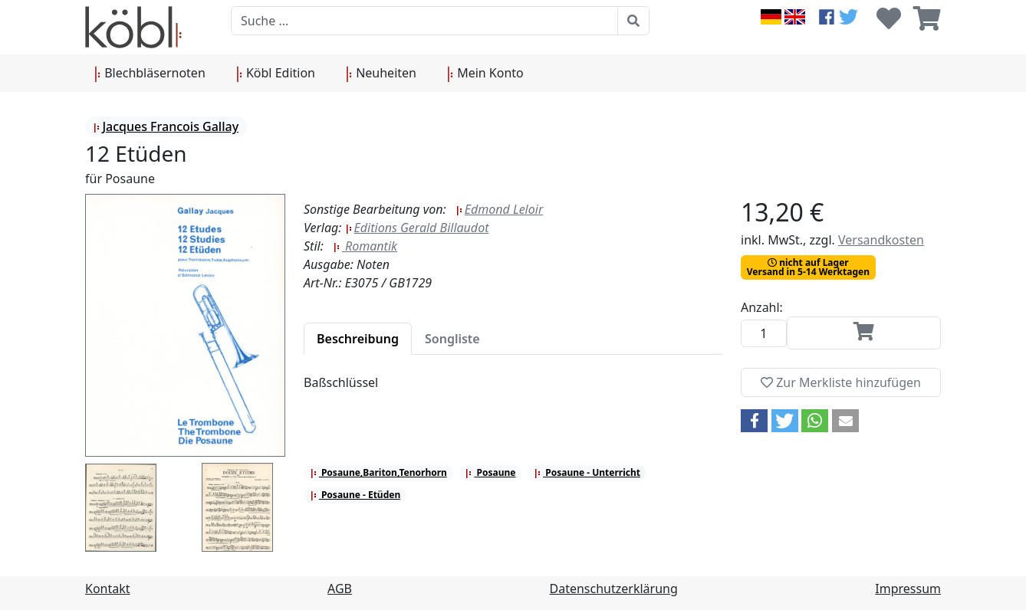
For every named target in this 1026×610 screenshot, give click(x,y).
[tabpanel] (513, 391)
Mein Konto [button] (485, 73)
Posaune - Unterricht (587, 472)
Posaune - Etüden (355, 494)
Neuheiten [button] (381, 73)
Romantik (365, 246)
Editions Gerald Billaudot (417, 227)
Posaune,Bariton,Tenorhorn (378, 472)
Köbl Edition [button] (275, 73)
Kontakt (107, 588)
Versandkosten (881, 239)
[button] (754, 420)
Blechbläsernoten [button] (150, 73)
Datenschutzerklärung (614, 588)
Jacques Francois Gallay (165, 126)
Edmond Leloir (499, 209)
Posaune (490, 472)
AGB (339, 588)
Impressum (908, 588)
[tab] (358, 339)
